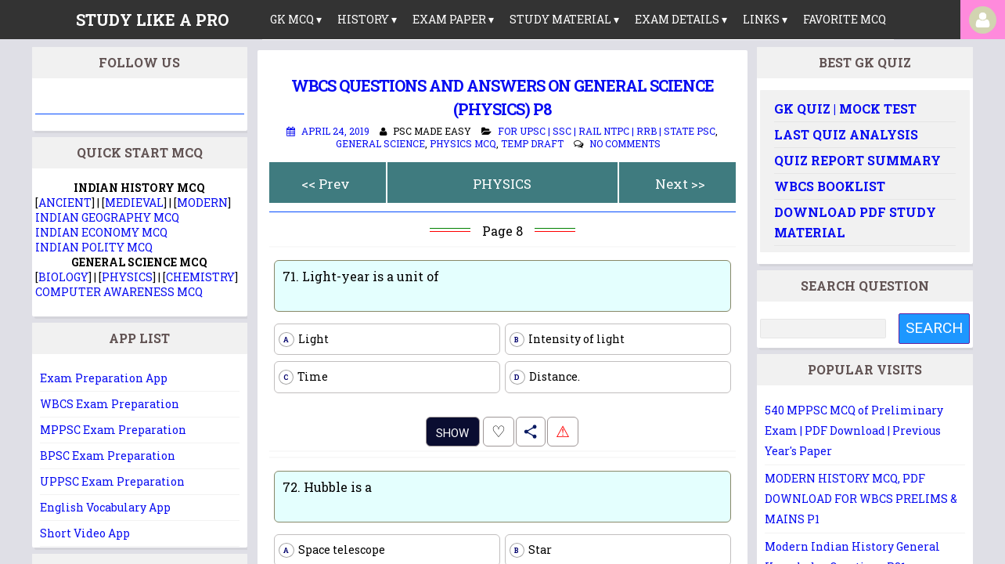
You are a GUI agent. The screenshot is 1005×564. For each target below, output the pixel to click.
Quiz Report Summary (857, 160)
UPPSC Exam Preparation (112, 481)
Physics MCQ (463, 143)
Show (452, 433)
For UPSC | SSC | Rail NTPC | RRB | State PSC (606, 131)
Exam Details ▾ (681, 19)
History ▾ (367, 19)
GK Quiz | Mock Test (845, 108)
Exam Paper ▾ (453, 19)
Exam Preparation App (104, 378)
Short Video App (85, 533)
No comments (625, 143)
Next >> (680, 184)
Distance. (545, 377)
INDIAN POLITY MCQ (94, 247)
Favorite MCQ (844, 19)
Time (303, 377)
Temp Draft (532, 143)
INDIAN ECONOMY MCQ (101, 232)
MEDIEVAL (134, 202)
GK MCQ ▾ (296, 19)
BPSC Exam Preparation (107, 455)
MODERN (202, 202)
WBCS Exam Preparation (109, 403)
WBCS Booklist (829, 186)
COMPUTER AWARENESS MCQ (119, 291)
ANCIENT (65, 202)
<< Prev (325, 184)
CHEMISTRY (200, 276)
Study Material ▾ (564, 19)
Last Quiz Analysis (846, 134)
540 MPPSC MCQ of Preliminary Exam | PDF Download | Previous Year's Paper (854, 430)
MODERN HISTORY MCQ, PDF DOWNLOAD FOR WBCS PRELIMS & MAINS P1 (861, 498)
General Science (380, 143)
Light (304, 339)
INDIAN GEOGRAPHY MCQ (107, 217)
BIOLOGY (63, 276)
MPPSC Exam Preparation (113, 429)
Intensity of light (567, 339)
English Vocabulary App (105, 507)
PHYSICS (502, 184)
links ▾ (765, 19)
